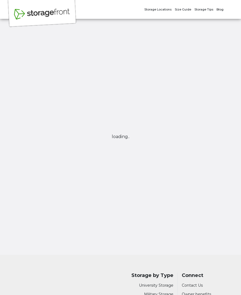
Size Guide (183, 9)
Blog (219, 9)
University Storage (156, 285)
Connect (192, 275)
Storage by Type (152, 275)
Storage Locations (158, 9)
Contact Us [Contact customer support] (192, 285)
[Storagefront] (42, 17)
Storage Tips (203, 9)
